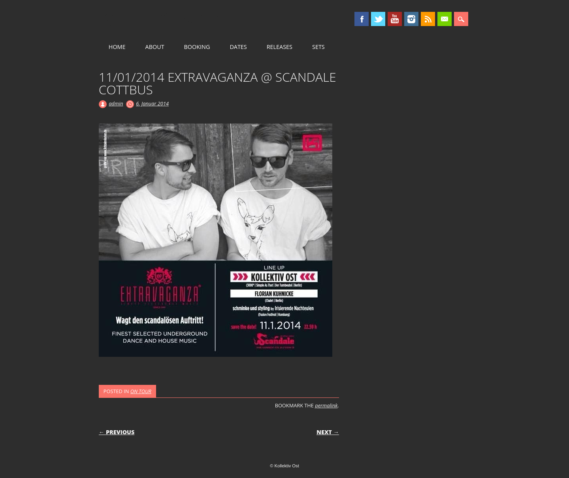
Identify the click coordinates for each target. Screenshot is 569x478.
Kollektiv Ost (166, 19)
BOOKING (197, 47)
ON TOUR (140, 391)
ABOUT (154, 47)
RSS (428, 19)
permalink (326, 405)
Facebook (361, 19)
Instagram (411, 19)
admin (116, 103)
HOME (117, 47)
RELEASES (279, 47)
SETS (318, 47)
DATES (238, 47)
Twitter (378, 19)
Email (444, 19)
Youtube (395, 19)
